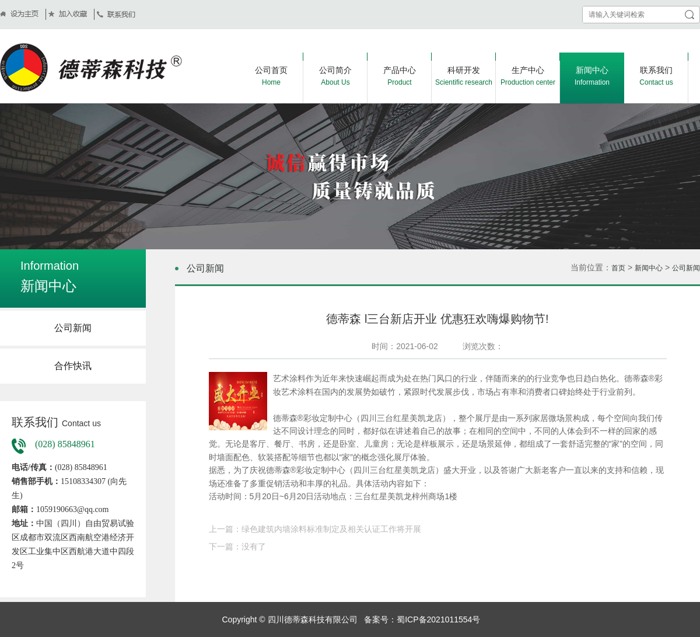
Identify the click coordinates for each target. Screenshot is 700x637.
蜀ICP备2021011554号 (438, 619)
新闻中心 (649, 268)
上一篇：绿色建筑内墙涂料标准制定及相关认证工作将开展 (315, 529)
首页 (618, 268)
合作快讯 (73, 366)
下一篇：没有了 (237, 546)
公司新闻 (73, 328)
